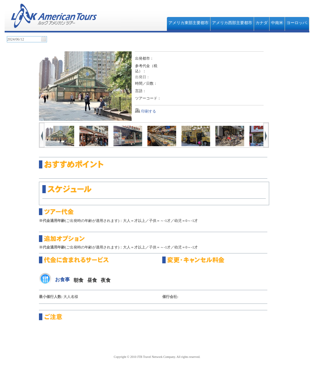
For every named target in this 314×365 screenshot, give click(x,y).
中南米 (277, 22)
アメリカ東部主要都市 (188, 22)
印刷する (148, 111)
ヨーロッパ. (297, 22)
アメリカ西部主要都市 (232, 22)
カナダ (262, 22)
